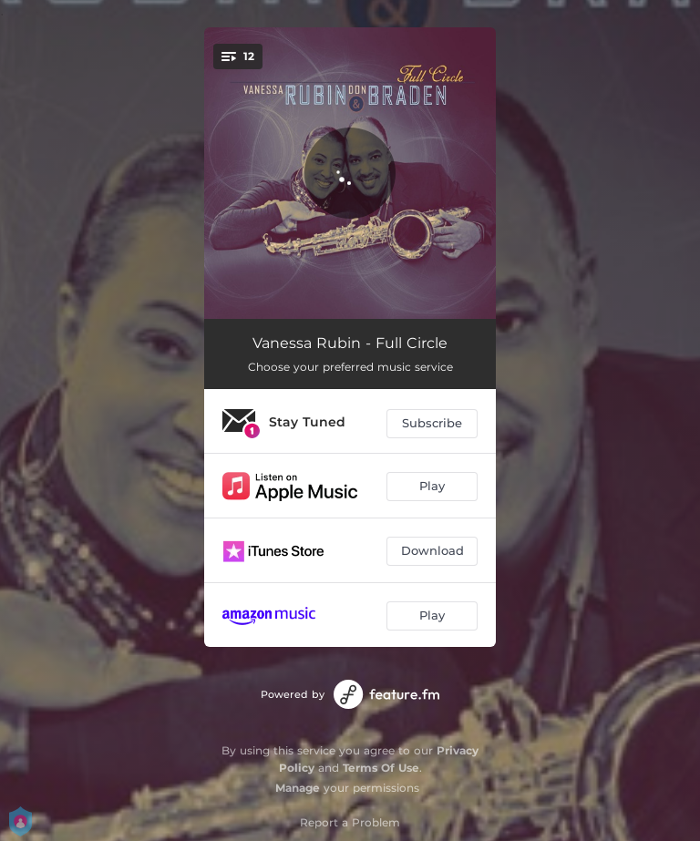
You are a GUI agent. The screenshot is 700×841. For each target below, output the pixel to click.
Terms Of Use (381, 767)
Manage (297, 788)
